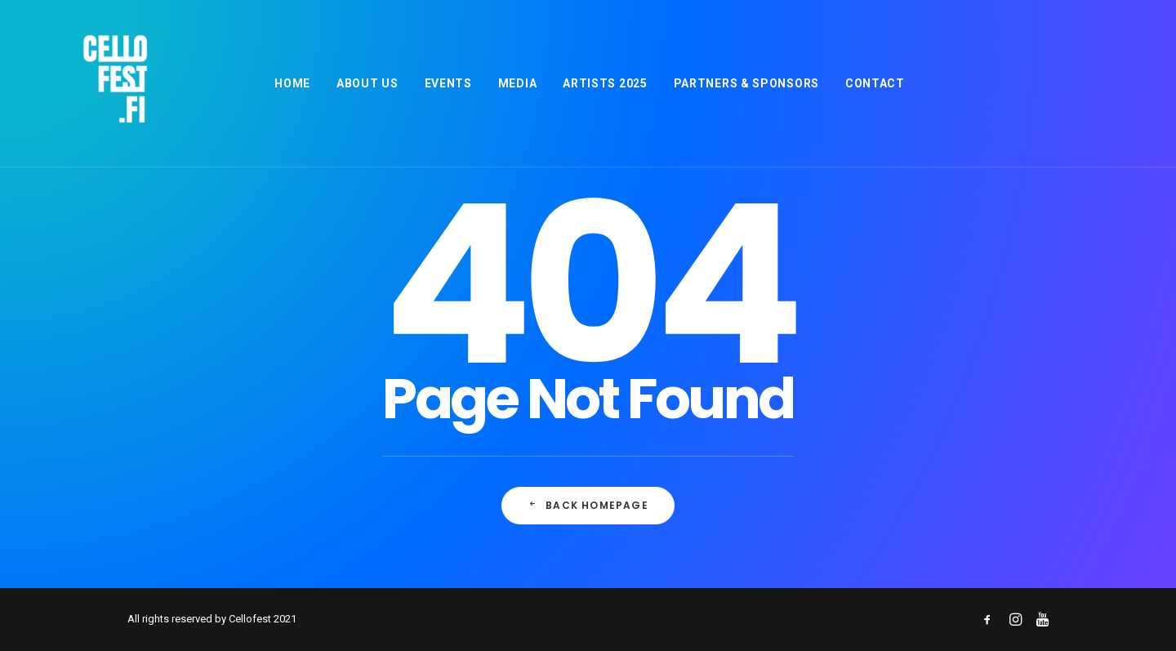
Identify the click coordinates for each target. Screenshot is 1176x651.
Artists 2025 (603, 83)
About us (366, 83)
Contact (873, 83)
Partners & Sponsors (744, 83)
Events (446, 83)
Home (291, 83)
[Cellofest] (89, 83)
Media (516, 83)
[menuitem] (290, 83)
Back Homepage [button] (588, 505)
